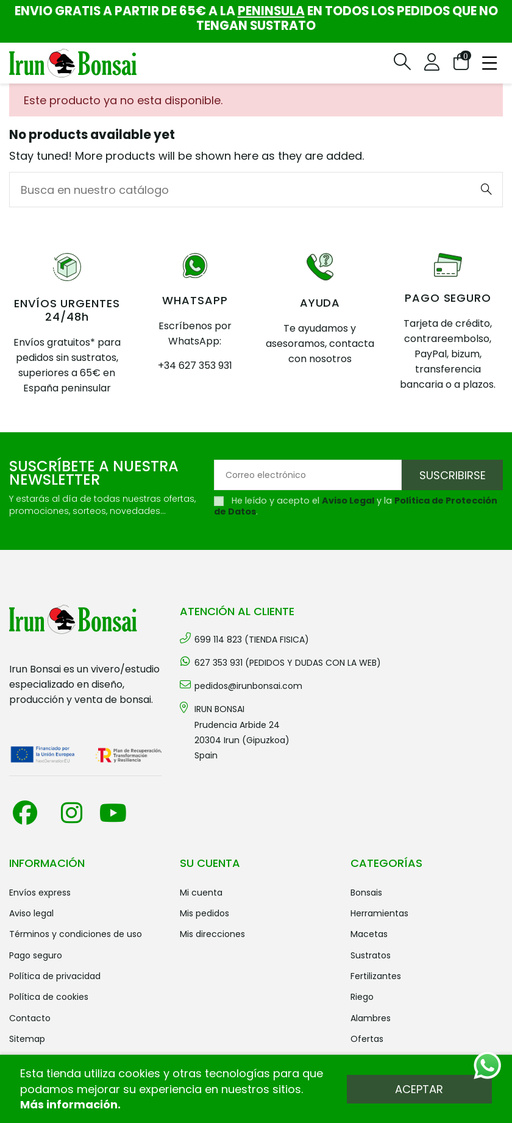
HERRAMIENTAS (379, 913)
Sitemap (27, 1039)
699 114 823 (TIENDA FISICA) (251, 639)
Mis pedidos (204, 913)
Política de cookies (48, 997)
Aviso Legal (348, 500)
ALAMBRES (370, 1018)
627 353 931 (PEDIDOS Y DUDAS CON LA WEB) (287, 663)
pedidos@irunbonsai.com (248, 686)
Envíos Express (40, 892)
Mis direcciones (212, 934)
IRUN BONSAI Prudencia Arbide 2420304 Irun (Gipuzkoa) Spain (242, 732)
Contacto (30, 1018)
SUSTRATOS (370, 955)
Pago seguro (35, 955)
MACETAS (369, 934)
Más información (69, 1104)
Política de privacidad (55, 976)
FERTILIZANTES (375, 976)
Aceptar (419, 1089)
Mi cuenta (201, 892)
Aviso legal (31, 913)
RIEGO (362, 997)
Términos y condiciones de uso (75, 934)
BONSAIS (366, 892)
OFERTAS (366, 1039)
